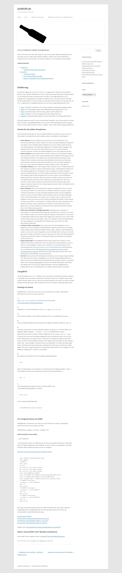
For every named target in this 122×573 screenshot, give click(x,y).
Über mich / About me (37, 17)
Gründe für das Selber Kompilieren (34, 70)
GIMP (22, 109)
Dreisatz (63, 125)
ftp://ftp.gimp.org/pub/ (24, 516)
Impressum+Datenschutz (23, 565)
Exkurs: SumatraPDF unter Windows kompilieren (38, 78)
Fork (62, 256)
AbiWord (23, 116)
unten (69, 122)
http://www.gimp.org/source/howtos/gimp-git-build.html (43, 527)
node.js (23, 114)
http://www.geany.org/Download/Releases (30, 303)
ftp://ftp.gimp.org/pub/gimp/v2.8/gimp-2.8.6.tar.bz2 (33, 518)
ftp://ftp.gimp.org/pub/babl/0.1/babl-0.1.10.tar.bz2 (32, 520)
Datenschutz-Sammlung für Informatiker (61, 551)
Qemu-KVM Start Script (88, 72)
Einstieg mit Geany (29, 74)
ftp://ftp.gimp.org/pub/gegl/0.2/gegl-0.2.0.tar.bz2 (32, 522)
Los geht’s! (24, 72)
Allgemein (42, 540)
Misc (26, 17)
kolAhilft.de (24, 8)
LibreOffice (39, 262)
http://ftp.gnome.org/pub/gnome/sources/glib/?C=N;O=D (34, 451)
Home (19, 17)
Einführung (24, 67)
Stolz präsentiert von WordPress (40, 565)
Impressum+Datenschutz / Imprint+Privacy (60, 17)
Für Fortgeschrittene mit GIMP (33, 76)
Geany (23, 107)
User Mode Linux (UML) (88, 70)
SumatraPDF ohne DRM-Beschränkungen (52, 536)
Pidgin (23, 112)
